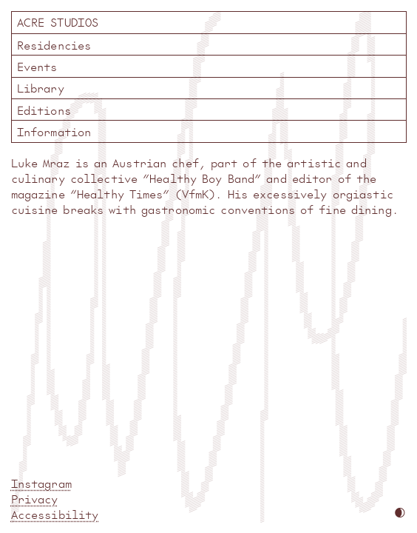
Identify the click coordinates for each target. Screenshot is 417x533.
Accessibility (55, 514)
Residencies (54, 45)
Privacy (34, 498)
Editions (44, 110)
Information (54, 131)
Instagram (41, 483)
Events (37, 66)
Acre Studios (208, 22)
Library (40, 87)
